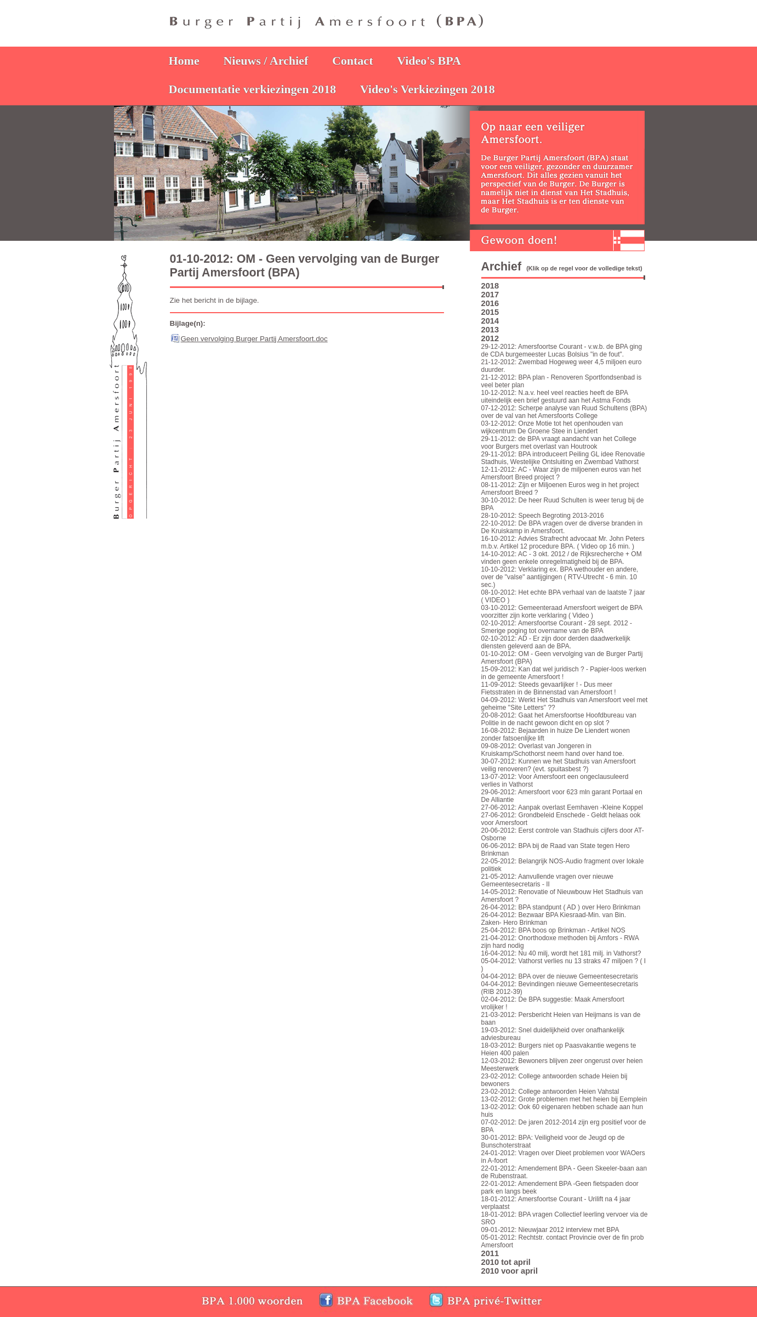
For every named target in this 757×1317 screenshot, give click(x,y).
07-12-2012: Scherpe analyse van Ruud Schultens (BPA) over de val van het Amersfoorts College (564, 412)
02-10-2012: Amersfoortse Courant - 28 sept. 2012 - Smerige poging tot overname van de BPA (557, 627)
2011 (490, 1253)
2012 (490, 338)
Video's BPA (429, 60)
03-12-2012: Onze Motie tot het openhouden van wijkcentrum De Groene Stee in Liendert (552, 427)
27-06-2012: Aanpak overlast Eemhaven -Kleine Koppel (562, 807)
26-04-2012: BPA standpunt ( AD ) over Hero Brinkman (561, 907)
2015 (490, 312)
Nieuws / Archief (265, 60)
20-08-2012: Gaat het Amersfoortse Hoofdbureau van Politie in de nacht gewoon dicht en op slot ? (559, 719)
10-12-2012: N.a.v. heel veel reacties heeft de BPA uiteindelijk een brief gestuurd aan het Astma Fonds (556, 396)
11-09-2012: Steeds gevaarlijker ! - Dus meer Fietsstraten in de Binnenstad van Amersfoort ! (548, 688)
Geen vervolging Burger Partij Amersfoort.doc (254, 339)
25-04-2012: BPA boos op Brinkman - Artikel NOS (553, 930)
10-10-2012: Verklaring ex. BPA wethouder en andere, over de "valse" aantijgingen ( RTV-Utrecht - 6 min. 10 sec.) (560, 577)
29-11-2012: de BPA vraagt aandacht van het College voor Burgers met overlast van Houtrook (558, 442)
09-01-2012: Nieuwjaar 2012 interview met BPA (550, 1230)
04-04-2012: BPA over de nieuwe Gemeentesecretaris (560, 976)
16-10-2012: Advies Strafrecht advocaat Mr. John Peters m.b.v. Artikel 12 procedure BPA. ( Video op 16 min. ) (563, 542)
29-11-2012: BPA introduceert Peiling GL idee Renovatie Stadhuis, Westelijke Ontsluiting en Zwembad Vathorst (563, 458)
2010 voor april (509, 1271)
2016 (490, 303)
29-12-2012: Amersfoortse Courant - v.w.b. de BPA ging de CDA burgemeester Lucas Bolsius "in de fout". (561, 350)
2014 (490, 320)
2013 (490, 329)
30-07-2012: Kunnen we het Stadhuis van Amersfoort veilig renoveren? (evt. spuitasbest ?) (558, 765)
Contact (352, 60)
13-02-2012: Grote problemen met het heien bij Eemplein (564, 1099)
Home (184, 60)
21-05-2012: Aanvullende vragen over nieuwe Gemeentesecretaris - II (547, 880)
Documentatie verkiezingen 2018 (253, 89)
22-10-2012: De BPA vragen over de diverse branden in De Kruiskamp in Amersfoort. (562, 527)
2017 (490, 294)
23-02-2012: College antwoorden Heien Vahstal (550, 1091)
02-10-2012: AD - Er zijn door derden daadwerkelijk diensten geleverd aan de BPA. (555, 642)
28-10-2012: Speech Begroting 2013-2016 (542, 515)
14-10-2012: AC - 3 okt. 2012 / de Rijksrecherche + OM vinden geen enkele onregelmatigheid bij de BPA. (561, 558)
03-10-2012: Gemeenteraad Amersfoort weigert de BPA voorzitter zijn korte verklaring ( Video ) (561, 611)
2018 (490, 285)
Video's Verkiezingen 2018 (427, 89)
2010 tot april (506, 1262)
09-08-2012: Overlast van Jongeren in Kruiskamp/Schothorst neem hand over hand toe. (552, 750)
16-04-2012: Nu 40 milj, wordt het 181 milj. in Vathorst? (561, 953)
